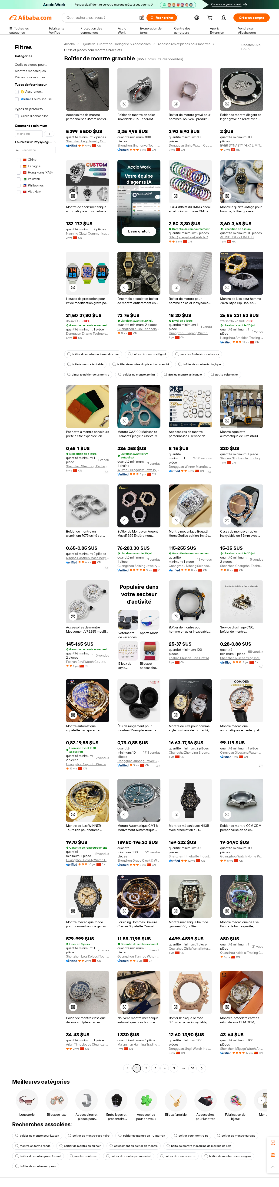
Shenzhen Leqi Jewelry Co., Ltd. (87, 141)
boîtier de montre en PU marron (141, 1136)
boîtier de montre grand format (38, 1156)
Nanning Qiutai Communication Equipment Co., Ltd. (87, 233)
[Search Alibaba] (100, 17)
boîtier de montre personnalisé (128, 1156)
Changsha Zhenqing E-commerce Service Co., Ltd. (190, 752)
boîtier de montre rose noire (89, 1136)
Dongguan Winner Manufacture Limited (190, 466)
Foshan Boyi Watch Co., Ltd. (86, 662)
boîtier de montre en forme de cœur (93, 354)
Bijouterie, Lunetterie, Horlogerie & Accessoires (116, 44)
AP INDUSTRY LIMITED (237, 237)
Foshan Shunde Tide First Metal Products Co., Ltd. (190, 658)
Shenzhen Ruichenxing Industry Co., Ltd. (241, 658)
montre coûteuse (83, 1156)
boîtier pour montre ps (191, 1136)
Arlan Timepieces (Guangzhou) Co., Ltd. (87, 1044)
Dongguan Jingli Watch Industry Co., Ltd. (190, 1048)
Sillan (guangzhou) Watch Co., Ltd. (190, 237)
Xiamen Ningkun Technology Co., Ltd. (241, 458)
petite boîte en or (224, 374)
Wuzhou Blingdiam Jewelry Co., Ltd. (138, 470)
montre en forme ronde (32, 1146)
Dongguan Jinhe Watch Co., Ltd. (190, 145)
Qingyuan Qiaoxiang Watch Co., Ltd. (241, 752)
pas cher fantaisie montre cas (197, 354)
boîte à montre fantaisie (85, 364)
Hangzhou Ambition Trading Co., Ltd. (241, 338)
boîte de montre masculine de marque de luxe (198, 1146)
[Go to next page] (202, 1068)
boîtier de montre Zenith (136, 374)
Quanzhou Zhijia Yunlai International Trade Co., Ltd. (190, 948)
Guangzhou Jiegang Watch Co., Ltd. (190, 333)
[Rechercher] (161, 17)
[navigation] (35, 556)
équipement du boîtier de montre (134, 1146)
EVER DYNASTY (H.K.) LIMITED (241, 145)
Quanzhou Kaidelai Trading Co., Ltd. (241, 953)
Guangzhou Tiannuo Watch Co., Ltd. (138, 956)
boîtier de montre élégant (147, 354)
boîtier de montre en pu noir (80, 1146)
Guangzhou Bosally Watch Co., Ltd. (87, 860)
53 (192, 1068)
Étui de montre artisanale (183, 374)
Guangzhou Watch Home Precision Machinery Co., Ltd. (241, 856)
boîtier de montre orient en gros (227, 1156)
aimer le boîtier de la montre (88, 374)
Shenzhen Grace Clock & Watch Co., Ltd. (138, 860)
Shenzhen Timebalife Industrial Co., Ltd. (190, 856)
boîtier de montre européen (35, 1166)
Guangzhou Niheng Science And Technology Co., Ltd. (190, 566)
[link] (273, 1143)
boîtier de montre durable (236, 1136)
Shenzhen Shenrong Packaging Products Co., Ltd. (87, 466)
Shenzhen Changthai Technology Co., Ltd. (241, 566)
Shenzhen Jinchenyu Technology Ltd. (138, 145)
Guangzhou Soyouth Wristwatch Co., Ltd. (87, 764)
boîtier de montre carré (178, 1156)
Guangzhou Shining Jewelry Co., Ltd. (138, 566)
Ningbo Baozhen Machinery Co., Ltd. (87, 558)
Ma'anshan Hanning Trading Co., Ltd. (138, 1044)
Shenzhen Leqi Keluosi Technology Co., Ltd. (87, 956)
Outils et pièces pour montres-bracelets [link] (93, 50)
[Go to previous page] (127, 1068)
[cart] (210, 18)
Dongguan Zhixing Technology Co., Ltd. (87, 333)
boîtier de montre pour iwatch (37, 1136)
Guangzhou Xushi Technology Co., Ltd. (138, 329)
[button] (142, 17)
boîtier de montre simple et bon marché (140, 364)
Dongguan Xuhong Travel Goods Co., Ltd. (138, 761)
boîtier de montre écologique (199, 364)
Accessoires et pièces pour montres (184, 44)
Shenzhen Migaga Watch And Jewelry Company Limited (241, 1048)
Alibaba (69, 44)
